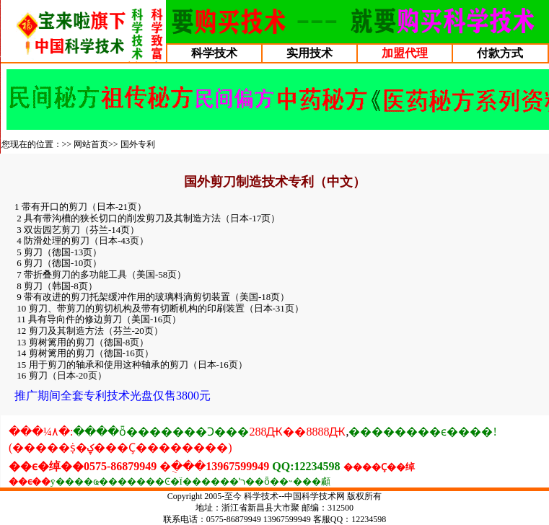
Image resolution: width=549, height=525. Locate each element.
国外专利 (137, 144)
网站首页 (91, 144)
